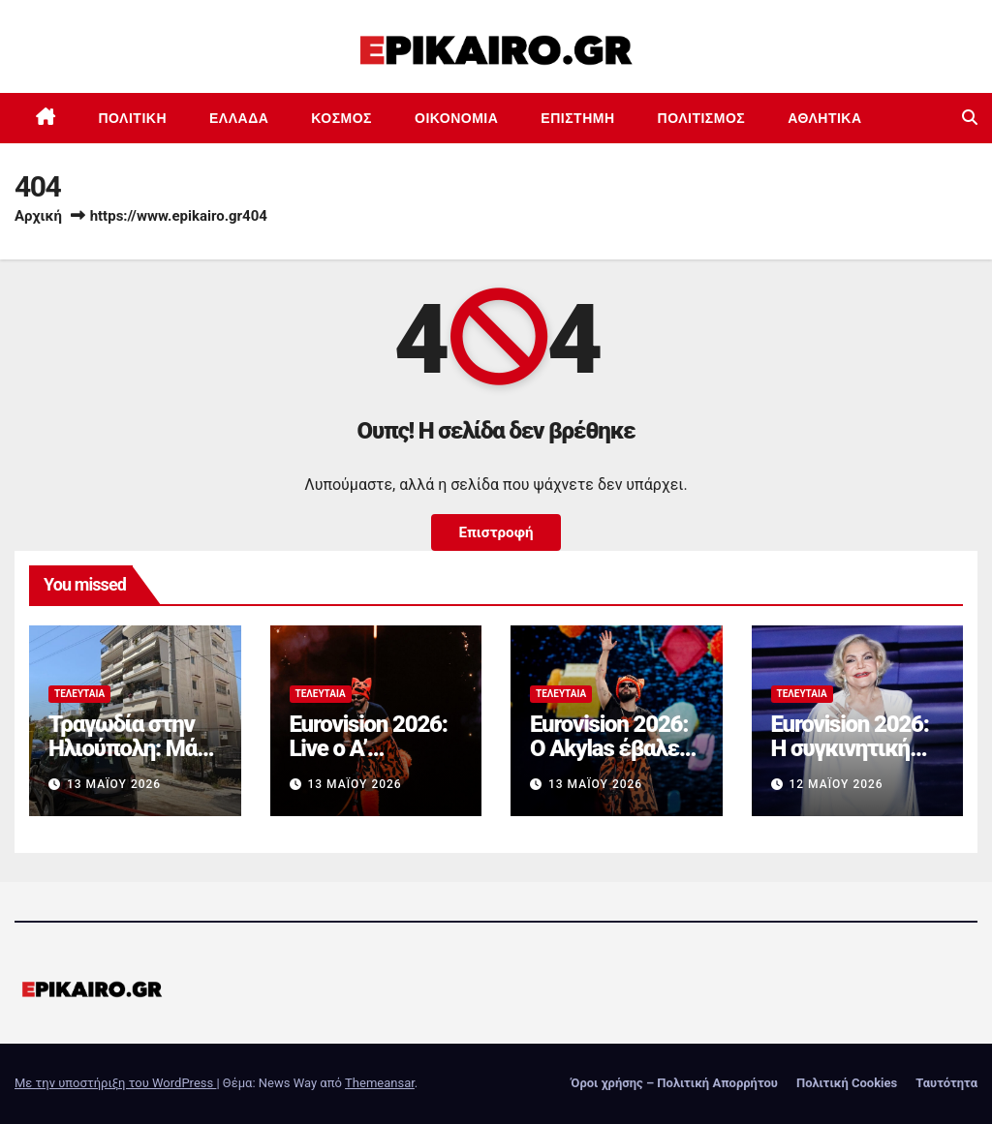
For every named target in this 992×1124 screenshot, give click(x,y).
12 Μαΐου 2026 (836, 784)
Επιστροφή (495, 532)
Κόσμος (341, 118)
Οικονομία (456, 118)
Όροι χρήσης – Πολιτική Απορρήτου (674, 1083)
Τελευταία (79, 693)
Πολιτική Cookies (846, 1083)
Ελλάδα (238, 118)
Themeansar (380, 1083)
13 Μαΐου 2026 (114, 784)
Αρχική (38, 216)
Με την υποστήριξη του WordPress (115, 1083)
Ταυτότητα (946, 1083)
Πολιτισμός (702, 118)
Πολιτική (133, 118)
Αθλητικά (824, 118)
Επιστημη (577, 118)
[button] (969, 117)
